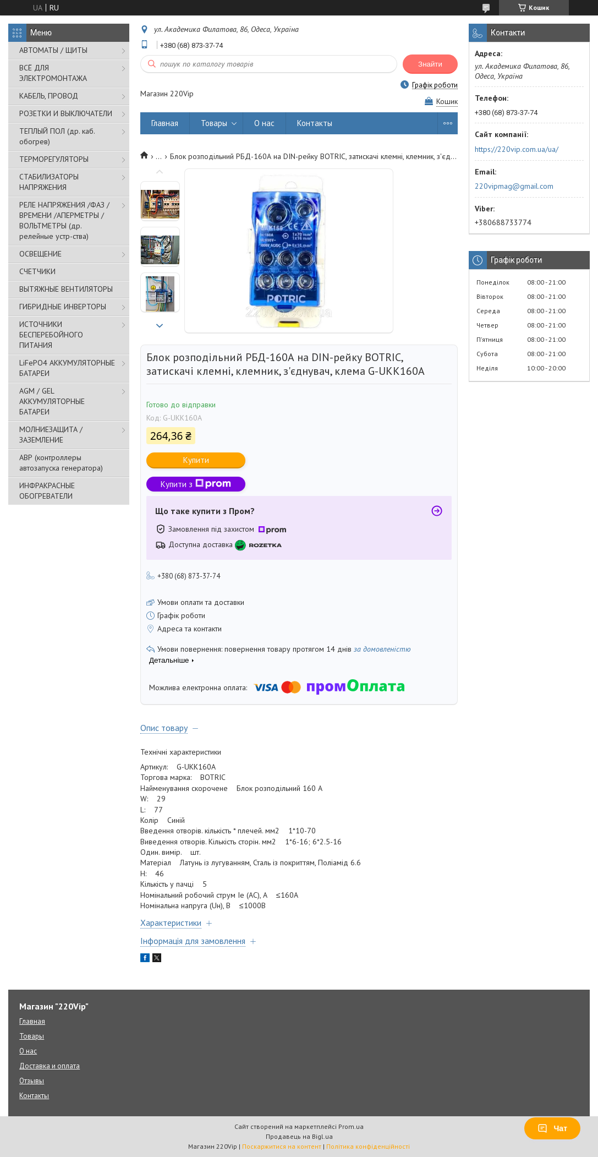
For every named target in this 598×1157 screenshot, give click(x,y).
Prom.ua (351, 1126)
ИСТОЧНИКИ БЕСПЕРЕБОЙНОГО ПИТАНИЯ (51, 334)
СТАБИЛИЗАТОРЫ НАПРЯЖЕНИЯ (49, 182)
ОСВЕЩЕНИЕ (40, 254)
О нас (264, 123)
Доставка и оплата (49, 1066)
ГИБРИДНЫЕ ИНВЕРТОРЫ (62, 307)
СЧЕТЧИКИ (37, 271)
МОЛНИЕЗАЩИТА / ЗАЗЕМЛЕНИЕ (51, 434)
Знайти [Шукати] (430, 64)
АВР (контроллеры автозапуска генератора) (61, 462)
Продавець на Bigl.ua (299, 1136)
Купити (196, 460)
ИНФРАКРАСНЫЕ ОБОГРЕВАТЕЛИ (47, 491)
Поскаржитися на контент (281, 1146)
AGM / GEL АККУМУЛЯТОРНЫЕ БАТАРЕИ (52, 401)
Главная (164, 123)
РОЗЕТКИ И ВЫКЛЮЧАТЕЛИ (65, 113)
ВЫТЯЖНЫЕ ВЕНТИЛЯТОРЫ (66, 289)
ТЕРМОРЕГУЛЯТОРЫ (54, 159)
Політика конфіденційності (368, 1146)
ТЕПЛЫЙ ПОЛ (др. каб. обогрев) (57, 136)
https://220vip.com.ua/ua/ (516, 149)
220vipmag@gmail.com (514, 186)
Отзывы (31, 1080)
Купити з (196, 484)
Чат (552, 1128)
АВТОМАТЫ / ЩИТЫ (53, 50)
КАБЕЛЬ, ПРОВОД (48, 96)
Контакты (314, 123)
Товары (214, 123)
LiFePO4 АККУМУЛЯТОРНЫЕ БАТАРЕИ (67, 368)
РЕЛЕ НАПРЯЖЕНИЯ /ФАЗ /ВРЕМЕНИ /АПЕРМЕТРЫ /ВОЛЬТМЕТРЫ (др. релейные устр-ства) (64, 220)
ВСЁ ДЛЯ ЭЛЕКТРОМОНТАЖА (53, 73)
